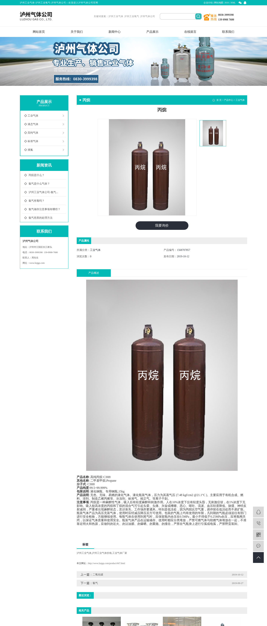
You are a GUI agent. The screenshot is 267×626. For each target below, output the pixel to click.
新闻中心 (115, 31)
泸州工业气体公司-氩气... (43, 192)
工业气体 (33, 115)
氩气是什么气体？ (39, 183)
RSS (227, 2)
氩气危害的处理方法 (40, 217)
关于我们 (77, 31)
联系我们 (228, 31)
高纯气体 (33, 132)
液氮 (30, 149)
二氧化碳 (98, 574)
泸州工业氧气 (131, 16)
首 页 (219, 100)
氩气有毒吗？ (36, 200)
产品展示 (152, 31)
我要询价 (162, 225)
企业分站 (208, 2)
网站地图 (218, 2)
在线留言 (190, 31)
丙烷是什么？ (36, 175)
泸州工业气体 (116, 16)
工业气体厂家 (119, 553)
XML (233, 2)
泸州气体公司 (147, 16)
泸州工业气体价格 (102, 553)
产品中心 (228, 100)
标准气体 (33, 141)
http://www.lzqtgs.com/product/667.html (106, 563)
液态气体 (33, 124)
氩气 (95, 583)
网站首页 (39, 31)
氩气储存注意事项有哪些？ (44, 209)
